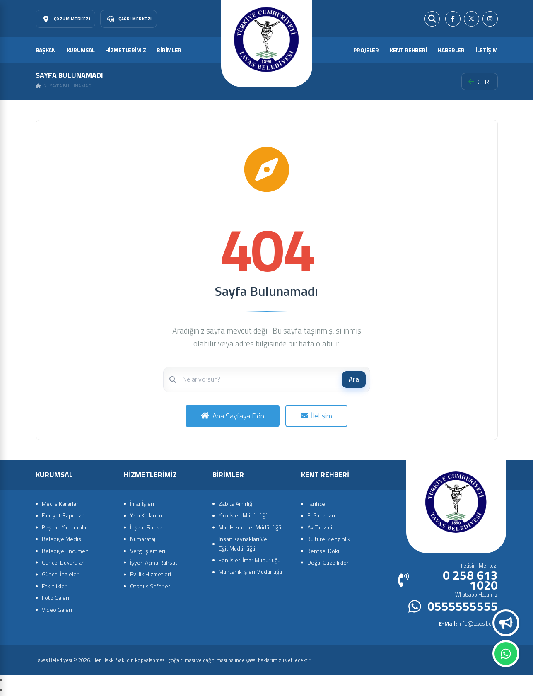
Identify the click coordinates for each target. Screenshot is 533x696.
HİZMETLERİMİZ (125, 50)
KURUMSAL (81, 50)
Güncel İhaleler (60, 574)
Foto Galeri (55, 597)
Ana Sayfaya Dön (232, 415)
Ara (354, 379)
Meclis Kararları (61, 503)
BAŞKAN (46, 50)
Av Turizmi (319, 527)
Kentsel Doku (324, 550)
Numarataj (142, 538)
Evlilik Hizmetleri (150, 574)
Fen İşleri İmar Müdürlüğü (249, 560)
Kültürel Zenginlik (328, 538)
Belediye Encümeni (66, 550)
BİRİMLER (169, 50)
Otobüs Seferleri (150, 586)
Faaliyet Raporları (63, 515)
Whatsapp (506, 654)
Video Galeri (57, 609)
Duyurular (506, 623)
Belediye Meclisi (62, 538)
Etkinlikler (54, 586)
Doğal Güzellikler (328, 562)
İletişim (317, 415)
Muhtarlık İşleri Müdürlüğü (250, 571)
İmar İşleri (142, 503)
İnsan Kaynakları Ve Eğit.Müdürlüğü (243, 543)
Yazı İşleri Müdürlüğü (243, 515)
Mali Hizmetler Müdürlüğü (250, 527)
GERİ (479, 82)
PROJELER (366, 50)
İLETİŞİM (486, 50)
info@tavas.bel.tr (468, 623)
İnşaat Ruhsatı (148, 527)
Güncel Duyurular (63, 562)
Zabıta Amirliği (236, 503)
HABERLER (451, 50)
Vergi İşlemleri (147, 550)
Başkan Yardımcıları (65, 527)
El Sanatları (321, 515)
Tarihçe (316, 503)
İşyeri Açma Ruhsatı (154, 562)
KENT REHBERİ (408, 50)
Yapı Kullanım (146, 515)
